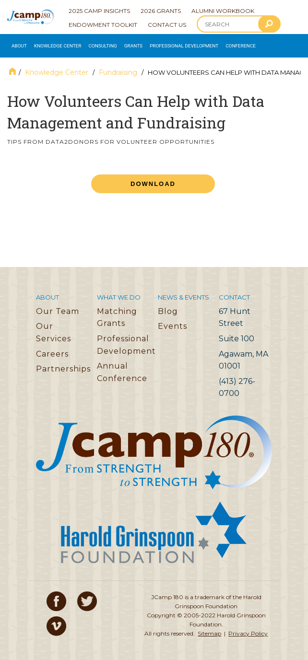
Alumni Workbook (222, 10)
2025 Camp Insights (99, 10)
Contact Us (167, 24)
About (18, 44)
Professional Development (169, 44)
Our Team (57, 308)
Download (153, 181)
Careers (52, 351)
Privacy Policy (248, 631)
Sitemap (209, 631)
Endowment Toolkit (103, 24)
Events (172, 324)
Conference (221, 44)
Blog (168, 308)
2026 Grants (161, 10)
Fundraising (118, 70)
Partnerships (63, 366)
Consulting (94, 44)
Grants (123, 44)
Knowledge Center (53, 44)
